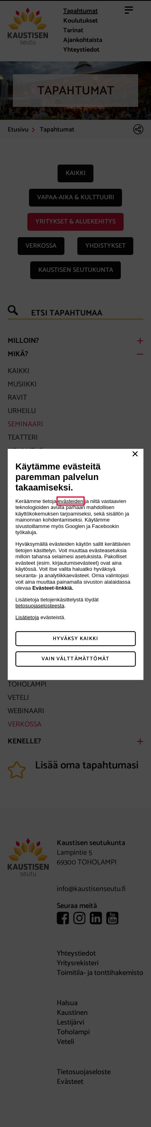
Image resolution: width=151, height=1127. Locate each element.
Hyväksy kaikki (76, 638)
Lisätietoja (27, 617)
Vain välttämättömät (75, 659)
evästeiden (70, 501)
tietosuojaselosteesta (39, 606)
